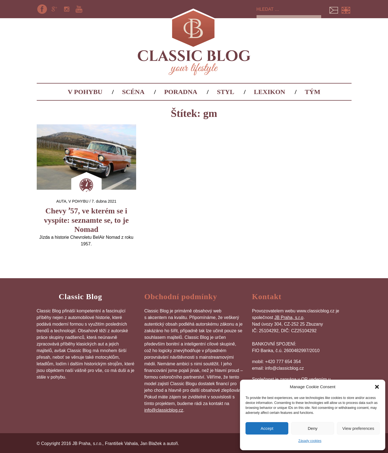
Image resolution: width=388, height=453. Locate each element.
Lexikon (269, 91)
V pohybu (85, 91)
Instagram (66, 9)
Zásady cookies (309, 441)
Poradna (180, 91)
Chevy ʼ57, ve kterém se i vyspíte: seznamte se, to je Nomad (86, 220)
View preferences (358, 428)
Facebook (42, 9)
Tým (312, 91)
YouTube (79, 9)
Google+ (54, 9)
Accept (267, 428)
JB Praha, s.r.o (288, 317)
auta (61, 201)
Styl (225, 91)
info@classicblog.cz (163, 410)
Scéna (133, 91)
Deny (312, 428)
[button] (377, 387)
